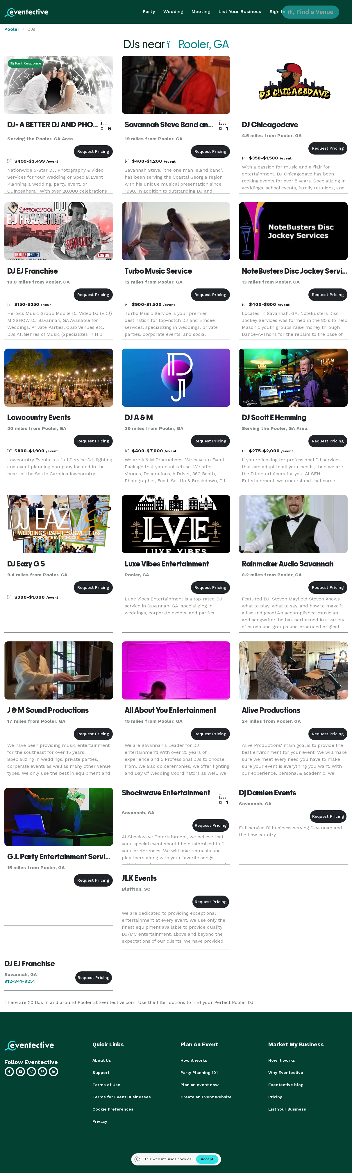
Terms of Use (106, 1084)
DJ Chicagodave (270, 124)
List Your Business (240, 11)
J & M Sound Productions (48, 710)
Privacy (99, 1121)
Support (100, 1072)
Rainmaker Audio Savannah (288, 563)
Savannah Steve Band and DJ (173, 124)
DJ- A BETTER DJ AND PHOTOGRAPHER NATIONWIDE (95, 124)
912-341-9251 (19, 981)
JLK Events (139, 878)
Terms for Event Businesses (121, 1097)
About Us (101, 1060)
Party (149, 11)
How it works (194, 1060)
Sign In (277, 11)
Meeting (201, 11)
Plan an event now (200, 1084)
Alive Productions (271, 710)
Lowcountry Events (39, 417)
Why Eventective (285, 1072)
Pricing (275, 1097)
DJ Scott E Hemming (274, 417)
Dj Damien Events (267, 792)
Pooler (11, 29)
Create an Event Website (206, 1097)
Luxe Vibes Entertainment (167, 563)
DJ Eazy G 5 (26, 563)
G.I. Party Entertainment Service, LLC (68, 856)
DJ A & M (139, 417)
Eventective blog (285, 1084)
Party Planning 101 (199, 1072)
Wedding (173, 11)
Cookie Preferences (112, 1109)
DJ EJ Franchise (32, 271)
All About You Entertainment (170, 710)
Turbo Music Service (158, 271)
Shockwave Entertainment (166, 792)
